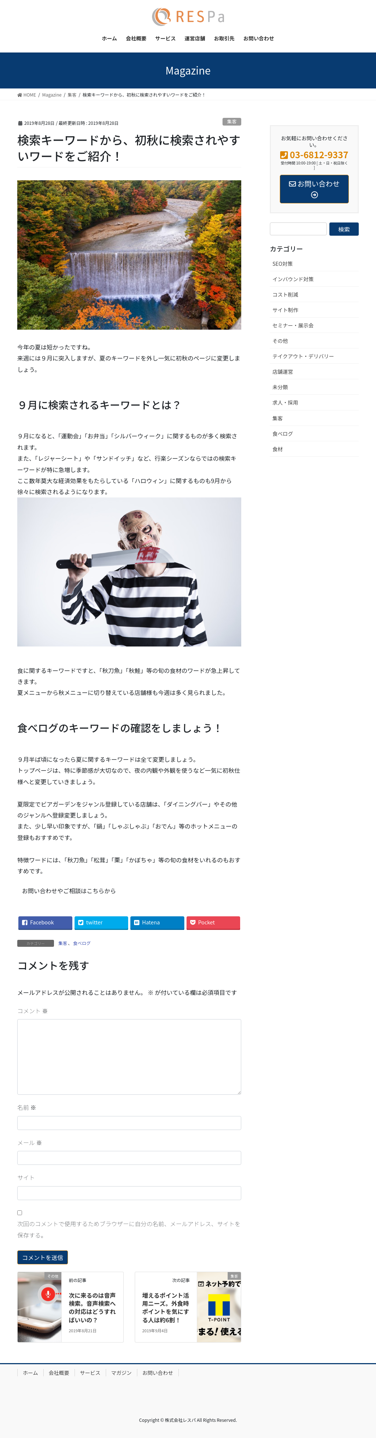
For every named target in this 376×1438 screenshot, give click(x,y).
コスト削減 (285, 294)
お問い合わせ (157, 1372)
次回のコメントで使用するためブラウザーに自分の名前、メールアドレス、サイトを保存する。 (129, 1229)
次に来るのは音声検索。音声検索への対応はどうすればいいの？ (92, 1307)
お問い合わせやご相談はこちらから (69, 890)
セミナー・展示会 (293, 325)
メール (29, 1142)
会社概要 (59, 1372)
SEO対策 (282, 263)
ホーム (30, 1372)
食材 (277, 449)
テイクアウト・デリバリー (303, 356)
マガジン (121, 1372)
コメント (32, 1010)
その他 (280, 340)
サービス (90, 1372)
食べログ (82, 943)
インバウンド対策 (293, 279)
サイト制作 (285, 310)
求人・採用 (285, 402)
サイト (26, 1177)
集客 (232, 121)
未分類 (280, 387)
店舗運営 (282, 371)
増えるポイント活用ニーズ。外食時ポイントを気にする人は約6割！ (165, 1307)
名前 (26, 1107)
